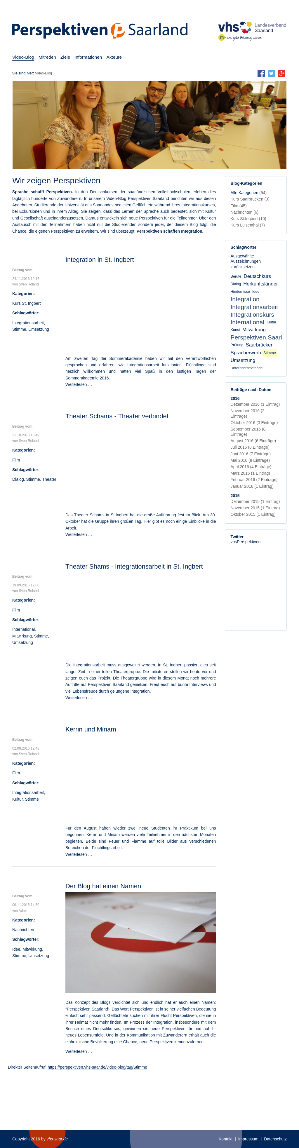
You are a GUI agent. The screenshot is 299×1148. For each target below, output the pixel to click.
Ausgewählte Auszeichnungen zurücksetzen (246, 261)
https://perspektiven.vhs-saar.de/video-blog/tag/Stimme (97, 1067)
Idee (16, 949)
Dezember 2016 (255, 404)
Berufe (236, 276)
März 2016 (250, 473)
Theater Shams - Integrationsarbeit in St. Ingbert (134, 566)
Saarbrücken (260, 345)
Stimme (19, 329)
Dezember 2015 (255, 501)
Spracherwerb (246, 353)
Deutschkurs (257, 276)
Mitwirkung (22, 636)
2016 (235, 398)
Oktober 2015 (253, 514)
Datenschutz (275, 1139)
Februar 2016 (254, 479)
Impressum (248, 1139)
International (23, 629)
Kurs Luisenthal (248, 225)
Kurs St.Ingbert (248, 218)
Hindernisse (240, 292)
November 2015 (255, 508)
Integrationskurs (252, 314)
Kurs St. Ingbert (26, 303)
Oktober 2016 (254, 422)
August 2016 (253, 440)
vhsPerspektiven (246, 541)
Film (16, 460)
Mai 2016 (250, 460)
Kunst (235, 330)
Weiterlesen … (78, 384)
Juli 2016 (250, 447)
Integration (245, 299)
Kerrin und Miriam (90, 729)
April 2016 (251, 466)
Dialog (18, 479)
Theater (49, 479)
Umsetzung (38, 329)
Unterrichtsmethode (247, 368)
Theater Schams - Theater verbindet (116, 416)
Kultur (17, 799)
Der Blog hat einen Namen (103, 886)
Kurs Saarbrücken (250, 199)
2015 (235, 495)
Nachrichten (23, 929)
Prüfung (237, 345)
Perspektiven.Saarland (261, 337)
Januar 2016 (252, 486)
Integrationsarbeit (28, 322)
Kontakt (225, 1139)
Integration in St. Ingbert (99, 259)
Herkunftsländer (260, 284)
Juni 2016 (251, 454)
